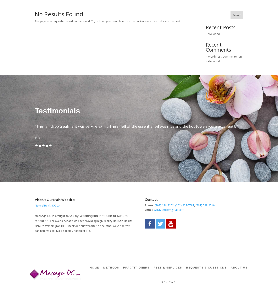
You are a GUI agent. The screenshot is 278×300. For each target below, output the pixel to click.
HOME (99, 7)
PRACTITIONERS (139, 7)
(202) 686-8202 (164, 205)
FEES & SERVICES (169, 7)
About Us (236, 7)
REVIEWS (169, 21)
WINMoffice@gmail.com (169, 210)
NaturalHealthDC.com (48, 205)
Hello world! (213, 34)
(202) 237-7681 (184, 205)
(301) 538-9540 (205, 205)
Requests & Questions (205, 7)
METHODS (115, 7)
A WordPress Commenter (222, 56)
